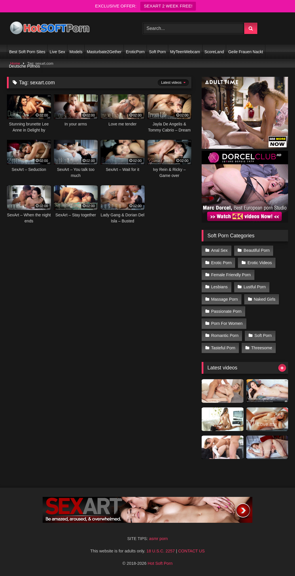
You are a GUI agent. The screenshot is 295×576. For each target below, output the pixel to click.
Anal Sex (219, 250)
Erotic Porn (221, 262)
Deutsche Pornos (24, 66)
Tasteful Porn (223, 348)
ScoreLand (214, 51)
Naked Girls (264, 299)
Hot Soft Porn (160, 563)
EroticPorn (135, 51)
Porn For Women (227, 323)
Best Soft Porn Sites (27, 51)
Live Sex (57, 51)
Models (75, 51)
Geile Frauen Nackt (245, 51)
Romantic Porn (225, 335)
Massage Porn (224, 299)
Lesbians (219, 287)
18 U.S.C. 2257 (160, 551)
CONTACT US (191, 551)
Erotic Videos (259, 262)
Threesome (261, 348)
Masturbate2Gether (104, 51)
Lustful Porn (255, 287)
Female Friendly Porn (231, 274)
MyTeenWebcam (185, 51)
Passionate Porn (226, 311)
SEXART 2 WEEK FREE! (168, 5)
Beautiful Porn (257, 250)
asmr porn (158, 538)
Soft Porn (157, 51)
